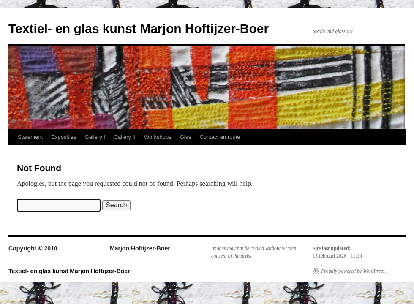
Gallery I (95, 137)
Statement (30, 137)
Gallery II (125, 137)
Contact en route (219, 137)
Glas (185, 137)
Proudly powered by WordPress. (353, 271)
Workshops (158, 137)
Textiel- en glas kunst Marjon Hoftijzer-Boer (138, 28)
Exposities (63, 137)
